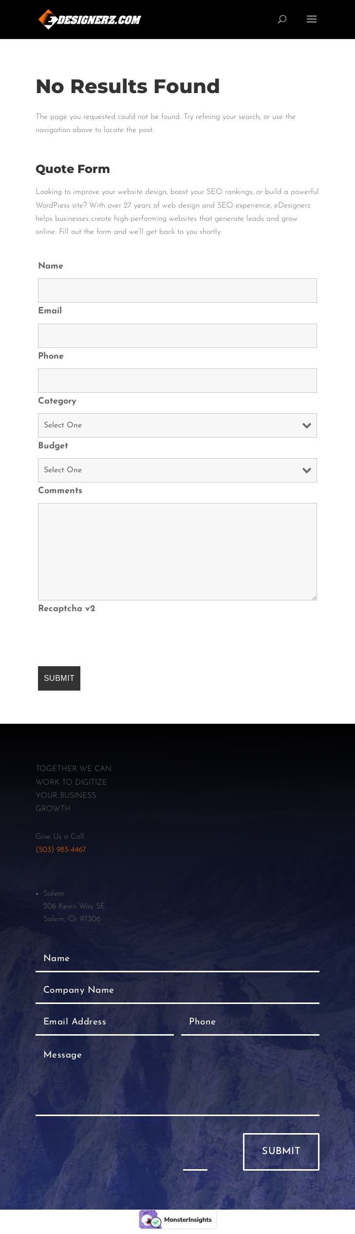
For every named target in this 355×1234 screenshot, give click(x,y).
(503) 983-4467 (61, 850)
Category (57, 401)
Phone (51, 356)
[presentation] (112, 640)
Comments (60, 491)
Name (50, 266)
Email (50, 311)
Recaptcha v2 (66, 609)
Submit (281, 1152)
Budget (53, 446)
